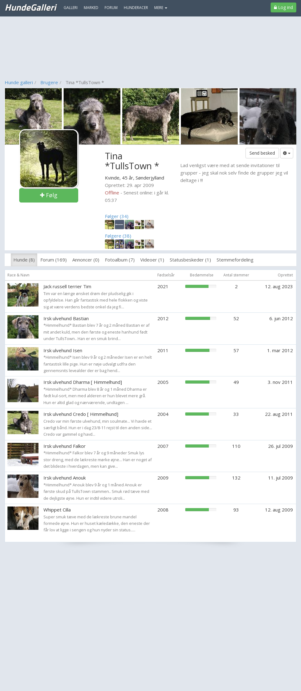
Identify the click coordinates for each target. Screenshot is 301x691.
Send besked (262, 153)
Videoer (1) (152, 260)
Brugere (49, 82)
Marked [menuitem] (91, 7)
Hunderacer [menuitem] (136, 7)
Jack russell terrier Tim (67, 286)
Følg (48, 195)
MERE (160, 7)
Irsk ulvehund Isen (62, 350)
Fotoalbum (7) (120, 260)
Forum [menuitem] (111, 7)
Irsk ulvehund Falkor (64, 446)
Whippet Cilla (57, 510)
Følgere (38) (118, 236)
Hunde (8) (24, 260)
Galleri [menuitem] (71, 7)
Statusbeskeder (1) (190, 260)
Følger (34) (116, 216)
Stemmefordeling (235, 260)
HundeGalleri (30, 7)
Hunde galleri (19, 82)
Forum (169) (53, 260)
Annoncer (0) (85, 260)
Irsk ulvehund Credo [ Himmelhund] (80, 414)
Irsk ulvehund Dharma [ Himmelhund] (82, 382)
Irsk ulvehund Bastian (66, 318)
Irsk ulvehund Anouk (64, 478)
